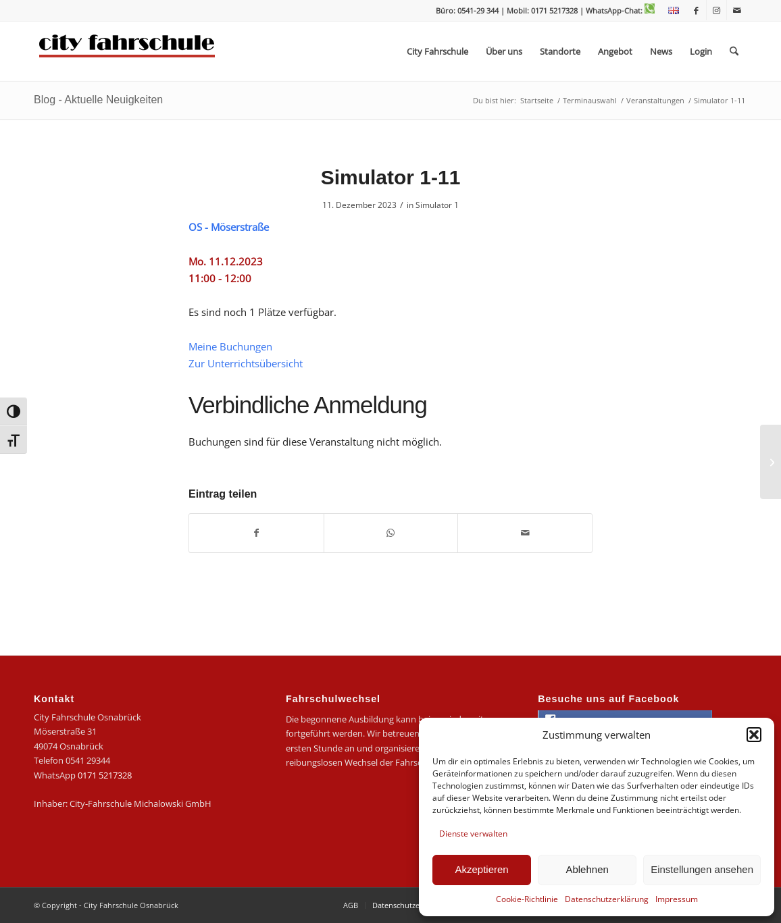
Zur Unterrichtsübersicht (245, 363)
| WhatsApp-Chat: (617, 10)
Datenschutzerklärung (607, 899)
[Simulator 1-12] (770, 462)
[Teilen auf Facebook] (256, 533)
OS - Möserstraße (228, 227)
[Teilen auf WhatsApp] (391, 533)
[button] (754, 734)
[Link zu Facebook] (696, 10)
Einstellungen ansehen (702, 869)
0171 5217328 (105, 775)
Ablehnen (586, 869)
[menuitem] (670, 11)
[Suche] (734, 51)
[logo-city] (127, 51)
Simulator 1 (437, 205)
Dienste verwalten (473, 833)
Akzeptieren (481, 869)
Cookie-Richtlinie (527, 899)
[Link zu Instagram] (716, 10)
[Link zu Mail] (737, 10)
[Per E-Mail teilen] (525, 533)
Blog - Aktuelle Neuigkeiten (98, 99)
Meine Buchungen (230, 346)
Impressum (676, 899)
